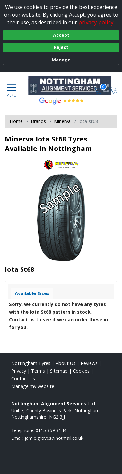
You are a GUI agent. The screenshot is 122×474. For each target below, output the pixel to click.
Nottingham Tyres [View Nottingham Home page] (30, 363)
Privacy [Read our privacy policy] (18, 371)
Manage (61, 60)
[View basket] (98, 90)
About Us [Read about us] (65, 363)
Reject (61, 47)
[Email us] (54, 438)
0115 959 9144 (51, 430)
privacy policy (96, 22)
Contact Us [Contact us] (23, 378)
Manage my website (32, 386)
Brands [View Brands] (38, 121)
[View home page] (72, 85)
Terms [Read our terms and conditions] (38, 371)
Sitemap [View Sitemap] (59, 371)
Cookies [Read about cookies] (81, 371)
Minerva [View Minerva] (62, 121)
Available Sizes (32, 293)
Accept (61, 35)
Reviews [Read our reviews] (89, 363)
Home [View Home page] (16, 121)
